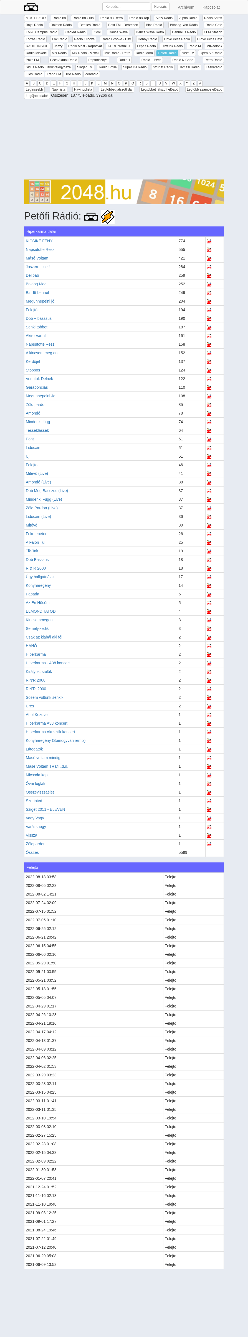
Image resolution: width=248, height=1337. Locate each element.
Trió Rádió (73, 74)
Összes (32, 852)
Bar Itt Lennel (37, 292)
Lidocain (33, 447)
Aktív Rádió (164, 18)
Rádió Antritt (213, 18)
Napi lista (58, 89)
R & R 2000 (36, 568)
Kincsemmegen (39, 620)
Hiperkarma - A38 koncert (48, 663)
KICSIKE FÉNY (39, 241)
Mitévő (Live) (37, 473)
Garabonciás (37, 387)
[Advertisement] (124, 140)
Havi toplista (83, 89)
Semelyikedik (37, 628)
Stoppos (33, 370)
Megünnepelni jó (40, 301)
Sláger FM (84, 67)
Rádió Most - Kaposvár (85, 46)
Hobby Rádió (147, 39)
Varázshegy (36, 826)
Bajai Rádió (34, 25)
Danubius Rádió (184, 32)
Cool (97, 32)
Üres (30, 706)
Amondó (33, 413)
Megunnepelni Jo (40, 396)
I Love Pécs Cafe (209, 39)
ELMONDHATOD (41, 611)
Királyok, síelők (39, 671)
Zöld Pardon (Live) (42, 508)
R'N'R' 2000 (36, 689)
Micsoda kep (37, 775)
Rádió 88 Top (139, 18)
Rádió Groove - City (116, 39)
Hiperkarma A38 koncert (46, 723)
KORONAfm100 (119, 46)
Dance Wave (118, 32)
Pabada (32, 594)
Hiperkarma (36, 654)
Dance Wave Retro (150, 32)
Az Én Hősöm (38, 602)
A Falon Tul (35, 542)
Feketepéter (36, 534)
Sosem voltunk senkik (44, 697)
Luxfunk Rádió (172, 46)
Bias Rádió (154, 25)
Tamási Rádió (189, 67)
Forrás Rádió (35, 39)
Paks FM (32, 60)
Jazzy (58, 46)
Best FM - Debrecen (123, 25)
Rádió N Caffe (183, 60)
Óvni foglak (35, 783)
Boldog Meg (36, 284)
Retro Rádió (213, 60)
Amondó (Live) (38, 482)
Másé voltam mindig (43, 757)
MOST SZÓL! (36, 18)
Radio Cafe (214, 25)
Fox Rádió (59, 39)
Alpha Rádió (188, 18)
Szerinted (34, 801)
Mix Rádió (59, 53)
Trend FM (54, 74)
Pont (30, 439)
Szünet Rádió (163, 67)
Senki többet (36, 327)
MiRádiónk (214, 46)
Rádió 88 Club (83, 18)
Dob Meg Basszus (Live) (47, 490)
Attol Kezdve (37, 714)
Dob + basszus (39, 318)
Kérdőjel (33, 361)
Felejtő (31, 310)
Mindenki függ (38, 422)
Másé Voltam (37, 258)
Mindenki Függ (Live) (44, 499)
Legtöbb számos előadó (204, 89)
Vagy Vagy (35, 818)
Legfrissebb (34, 89)
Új (27, 456)
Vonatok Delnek (39, 378)
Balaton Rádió (61, 25)
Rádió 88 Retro (111, 18)
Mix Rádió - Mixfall (85, 53)
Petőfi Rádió (167, 53)
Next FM (188, 53)
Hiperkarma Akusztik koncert (50, 732)
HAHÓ (31, 645)
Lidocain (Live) (38, 516)
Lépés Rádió (146, 46)
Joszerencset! (38, 267)
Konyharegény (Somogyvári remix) (56, 740)
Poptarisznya (97, 60)
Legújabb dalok (37, 96)
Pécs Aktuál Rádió (63, 60)
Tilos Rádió (34, 74)
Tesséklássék (37, 430)
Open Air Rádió (211, 53)
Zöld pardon (36, 404)
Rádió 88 (59, 18)
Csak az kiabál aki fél (44, 637)
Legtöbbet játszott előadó (159, 89)
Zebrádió (91, 74)
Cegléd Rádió (75, 32)
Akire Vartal (35, 335)
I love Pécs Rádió (177, 39)
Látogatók (34, 749)
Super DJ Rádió (135, 67)
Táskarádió (214, 67)
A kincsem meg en (41, 353)
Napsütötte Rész (40, 344)
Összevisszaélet (40, 792)
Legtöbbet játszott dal (116, 89)
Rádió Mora (144, 53)
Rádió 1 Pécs (151, 60)
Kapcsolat (211, 7)
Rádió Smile (108, 67)
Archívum (186, 7)
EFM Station (213, 32)
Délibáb (32, 275)
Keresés (160, 7)
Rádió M (194, 46)
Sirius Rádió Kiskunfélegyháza (48, 67)
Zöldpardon (35, 844)
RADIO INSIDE (37, 46)
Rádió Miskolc (36, 53)
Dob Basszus (37, 559)
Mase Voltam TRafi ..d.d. (47, 766)
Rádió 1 (124, 60)
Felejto (31, 465)
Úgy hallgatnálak (40, 577)
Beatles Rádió (90, 25)
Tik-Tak (32, 551)
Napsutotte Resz (40, 249)
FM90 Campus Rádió (41, 32)
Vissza (31, 835)
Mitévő (31, 525)
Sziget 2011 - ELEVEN (45, 809)
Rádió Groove (84, 39)
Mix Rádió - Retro (117, 53)
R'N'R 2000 (35, 680)
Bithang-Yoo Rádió (184, 25)
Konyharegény (38, 585)
